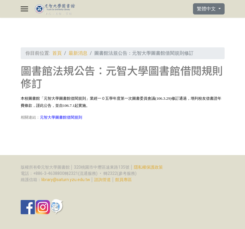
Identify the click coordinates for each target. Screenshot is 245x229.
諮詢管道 (102, 179)
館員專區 (123, 179)
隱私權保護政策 (148, 167)
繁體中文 (207, 9)
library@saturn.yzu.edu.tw (65, 179)
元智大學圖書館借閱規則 (61, 117)
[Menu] (24, 9)
